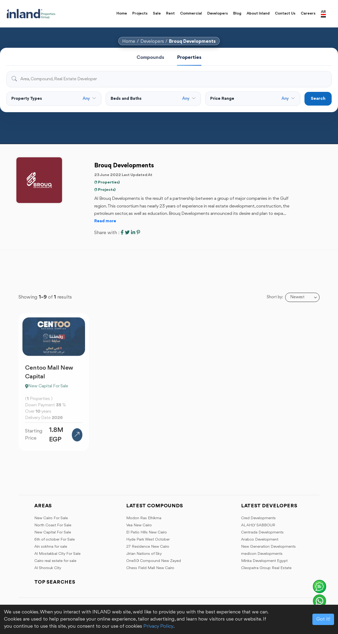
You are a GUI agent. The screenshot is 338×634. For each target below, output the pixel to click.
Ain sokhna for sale (50, 547)
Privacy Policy (158, 626)
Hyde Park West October (148, 540)
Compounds (150, 57)
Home (121, 14)
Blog (237, 14)
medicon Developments (262, 554)
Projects (140, 14)
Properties (189, 57)
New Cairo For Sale (51, 518)
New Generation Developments (268, 547)
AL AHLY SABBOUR (258, 525)
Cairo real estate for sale (55, 561)
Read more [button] (105, 221)
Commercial (191, 14)
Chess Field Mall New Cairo (150, 568)
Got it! (323, 619)
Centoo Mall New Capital (49, 375)
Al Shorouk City (47, 568)
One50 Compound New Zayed (153, 561)
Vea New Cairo (139, 525)
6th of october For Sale (54, 540)
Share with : (106, 232)
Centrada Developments (262, 532)
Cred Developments (258, 518)
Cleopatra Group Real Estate (266, 568)
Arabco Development (259, 540)
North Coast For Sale (52, 525)
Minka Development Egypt (264, 561)
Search (318, 98)
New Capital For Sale (52, 532)
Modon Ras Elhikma (143, 518)
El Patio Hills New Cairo (146, 532)
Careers (308, 14)
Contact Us (285, 14)
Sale (157, 14)
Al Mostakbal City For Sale (57, 554)
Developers (217, 14)
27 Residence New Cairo (147, 547)
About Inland (258, 14)
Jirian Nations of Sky (144, 554)
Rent (170, 14)
